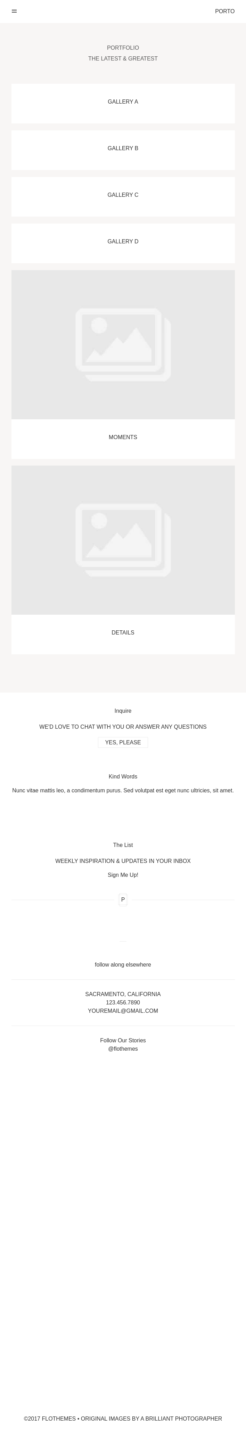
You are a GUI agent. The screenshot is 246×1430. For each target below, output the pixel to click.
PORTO (225, 11)
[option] (123, 781)
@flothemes (123, 1049)
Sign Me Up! (123, 875)
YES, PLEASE (123, 742)
